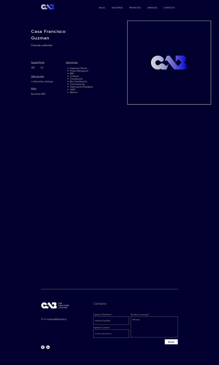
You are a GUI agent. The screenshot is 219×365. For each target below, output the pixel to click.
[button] (135, 6)
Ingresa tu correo (101, 327)
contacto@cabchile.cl (56, 319)
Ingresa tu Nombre (102, 314)
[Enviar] (171, 341)
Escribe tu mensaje (139, 314)
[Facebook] (43, 347)
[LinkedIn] (48, 347)
